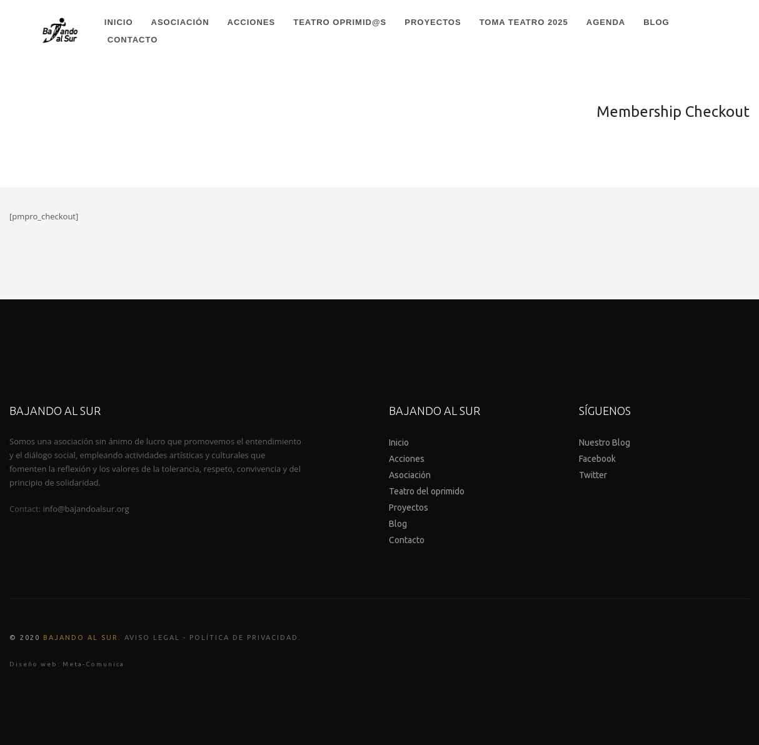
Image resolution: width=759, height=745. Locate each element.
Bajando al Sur (80, 637)
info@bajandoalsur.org (86, 508)
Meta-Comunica (93, 664)
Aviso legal (152, 637)
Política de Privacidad (243, 637)
